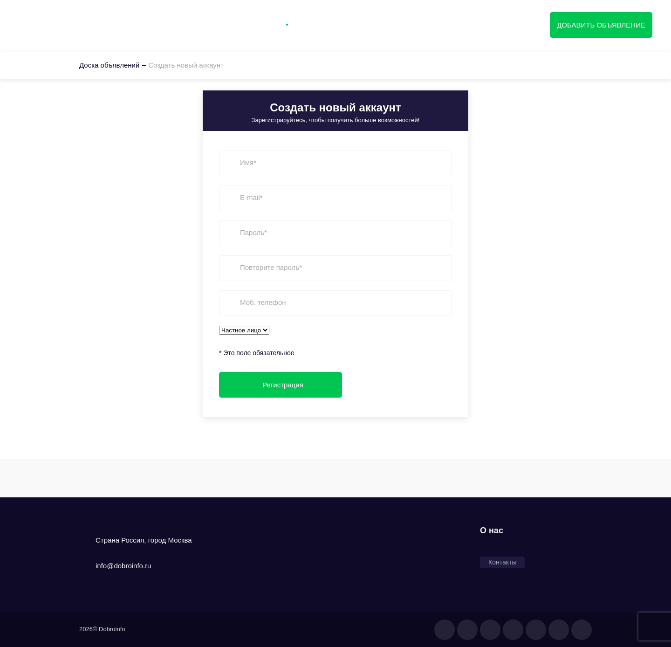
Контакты (326, 24)
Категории (261, 24)
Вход (374, 24)
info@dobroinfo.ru (123, 566)
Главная (206, 24)
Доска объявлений (62, 24)
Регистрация (428, 24)
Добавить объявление (601, 25)
